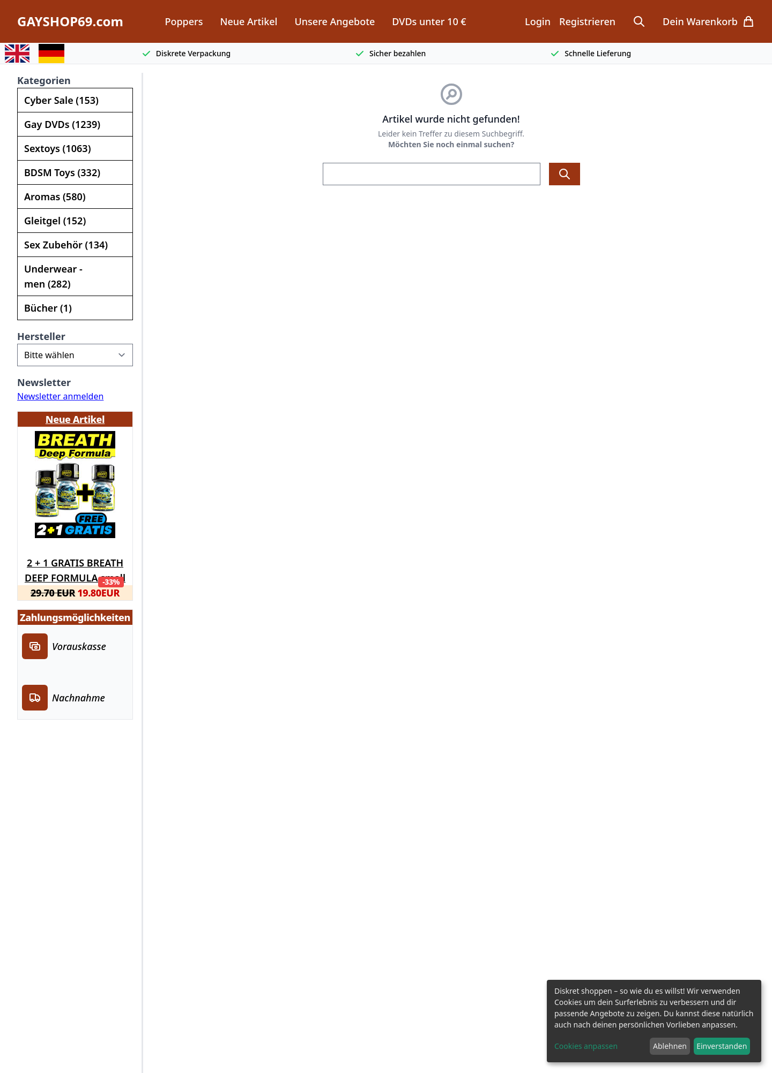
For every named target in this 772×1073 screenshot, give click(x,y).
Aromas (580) (55, 196)
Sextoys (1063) (57, 148)
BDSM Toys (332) (62, 172)
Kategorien (44, 80)
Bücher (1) (48, 307)
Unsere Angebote (334, 21)
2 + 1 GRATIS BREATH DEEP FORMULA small (75, 568)
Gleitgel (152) (55, 220)
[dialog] (654, 1021)
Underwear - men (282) (53, 276)
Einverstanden (721, 1046)
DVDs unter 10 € (429, 21)
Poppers (184, 21)
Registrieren (587, 21)
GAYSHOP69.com (70, 21)
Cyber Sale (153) (61, 100)
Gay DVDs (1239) (62, 124)
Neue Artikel (248, 21)
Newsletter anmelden (60, 396)
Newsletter (44, 382)
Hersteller (41, 336)
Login (538, 21)
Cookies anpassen (586, 1046)
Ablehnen (670, 1046)
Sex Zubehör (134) (66, 244)
